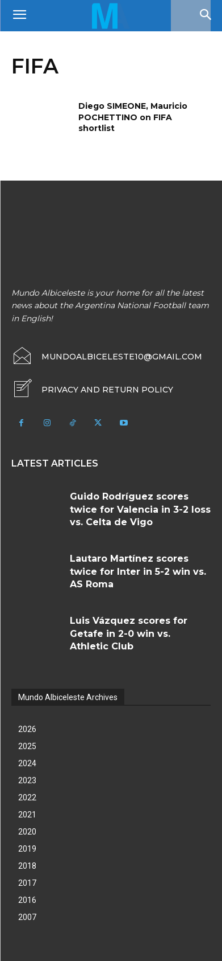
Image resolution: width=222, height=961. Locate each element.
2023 (27, 780)
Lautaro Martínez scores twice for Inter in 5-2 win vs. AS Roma (138, 571)
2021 (27, 814)
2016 (27, 900)
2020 (27, 831)
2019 (27, 848)
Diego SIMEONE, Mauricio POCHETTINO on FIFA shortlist (132, 117)
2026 (27, 729)
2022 (27, 797)
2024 (27, 763)
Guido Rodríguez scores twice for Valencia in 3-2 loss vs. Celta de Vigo (140, 509)
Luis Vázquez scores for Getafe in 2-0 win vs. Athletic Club (128, 633)
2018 (27, 865)
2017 (27, 883)
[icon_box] (92, 390)
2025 (27, 746)
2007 (27, 917)
